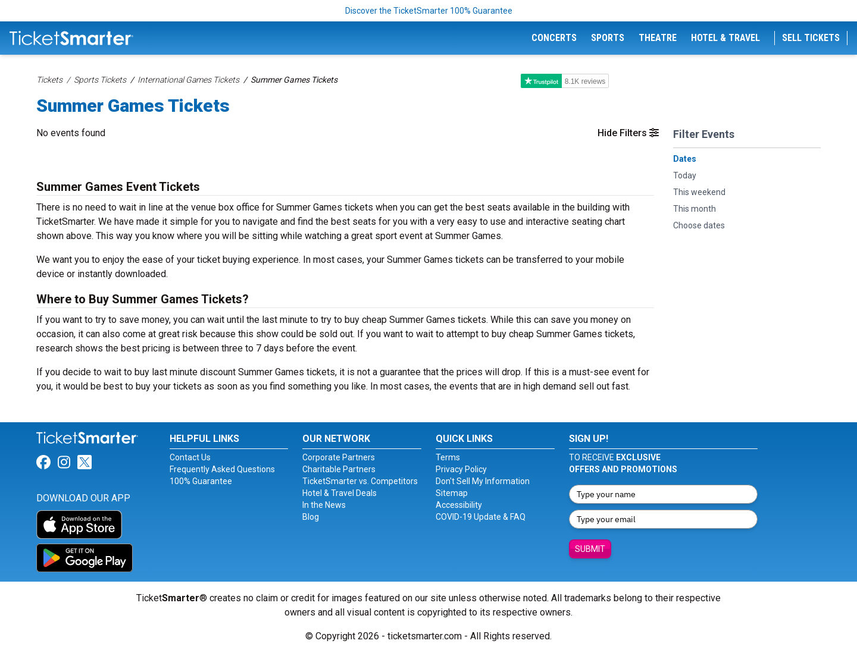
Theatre (658, 37)
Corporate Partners (338, 457)
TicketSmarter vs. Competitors (360, 481)
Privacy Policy (461, 469)
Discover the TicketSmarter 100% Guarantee (428, 10)
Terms (448, 457)
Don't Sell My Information (483, 481)
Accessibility (459, 505)
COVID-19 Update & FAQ (481, 517)
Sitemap (452, 493)
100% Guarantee (201, 481)
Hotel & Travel (725, 37)
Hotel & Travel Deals (339, 493)
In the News (324, 505)
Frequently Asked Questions (222, 469)
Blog (310, 517)
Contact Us (190, 457)
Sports (607, 37)
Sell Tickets (811, 37)
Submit (590, 549)
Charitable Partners (339, 469)
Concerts (554, 37)
